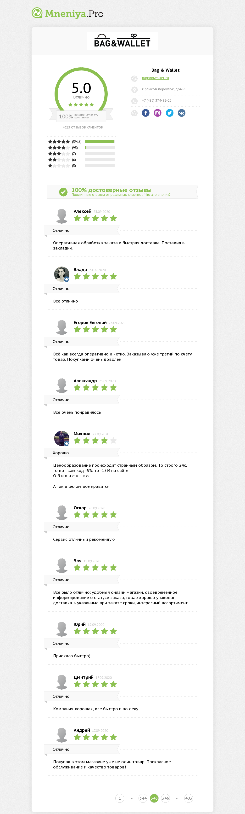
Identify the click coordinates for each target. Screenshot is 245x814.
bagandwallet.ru (155, 78)
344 (143, 798)
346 (165, 798)
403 (188, 798)
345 (154, 798)
